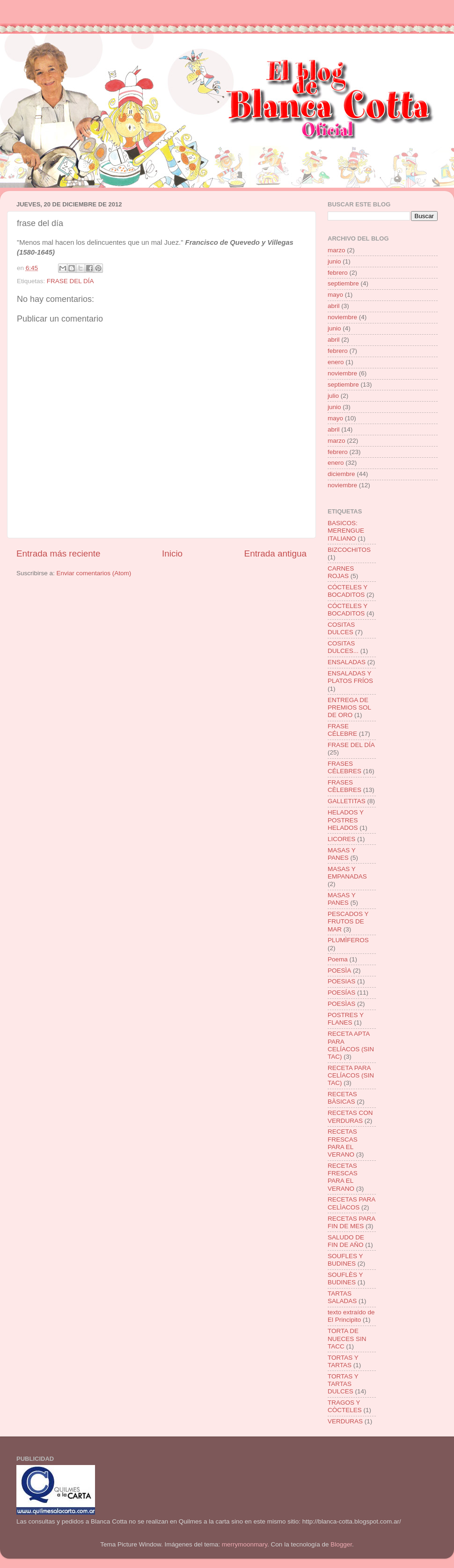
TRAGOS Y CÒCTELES (345, 1406)
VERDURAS (345, 1421)
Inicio (172, 553)
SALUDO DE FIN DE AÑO (346, 1241)
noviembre (342, 317)
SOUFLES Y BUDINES (345, 1260)
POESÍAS (341, 992)
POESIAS (341, 981)
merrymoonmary (244, 1544)
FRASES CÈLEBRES (344, 786)
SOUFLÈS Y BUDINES (345, 1278)
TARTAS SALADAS (342, 1297)
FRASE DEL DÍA (70, 281)
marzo (336, 250)
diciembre (341, 473)
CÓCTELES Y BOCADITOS (347, 591)
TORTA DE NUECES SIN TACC (347, 1338)
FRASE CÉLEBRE (342, 730)
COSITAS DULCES (341, 628)
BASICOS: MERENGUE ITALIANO (346, 531)
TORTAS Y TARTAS (343, 1361)
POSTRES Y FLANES (346, 1018)
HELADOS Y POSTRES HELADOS (346, 820)
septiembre (343, 283)
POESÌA (339, 970)
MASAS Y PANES (342, 854)
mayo (335, 294)
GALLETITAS (347, 801)
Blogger (341, 1544)
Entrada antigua (275, 553)
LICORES (341, 839)
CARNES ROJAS (341, 572)
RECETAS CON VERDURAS (350, 1116)
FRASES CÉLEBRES (344, 767)
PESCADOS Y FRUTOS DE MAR (348, 921)
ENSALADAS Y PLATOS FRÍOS (350, 677)
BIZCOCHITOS (349, 549)
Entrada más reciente (58, 553)
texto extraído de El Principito (351, 1316)
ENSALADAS (347, 662)
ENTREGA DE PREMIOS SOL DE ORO (349, 707)
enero (336, 362)
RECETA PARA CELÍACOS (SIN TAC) (351, 1075)
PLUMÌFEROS (348, 940)
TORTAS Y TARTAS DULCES (343, 1384)
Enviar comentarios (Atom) (94, 573)
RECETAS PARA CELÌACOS (351, 1203)
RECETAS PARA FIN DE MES (351, 1222)
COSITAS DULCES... (343, 647)
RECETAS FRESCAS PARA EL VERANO (343, 1143)
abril (334, 305)
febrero (338, 272)
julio (333, 395)
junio (334, 261)
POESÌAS (341, 1003)
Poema (338, 959)
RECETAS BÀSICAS (342, 1098)
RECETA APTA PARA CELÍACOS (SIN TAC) (351, 1045)
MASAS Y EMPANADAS (347, 872)
